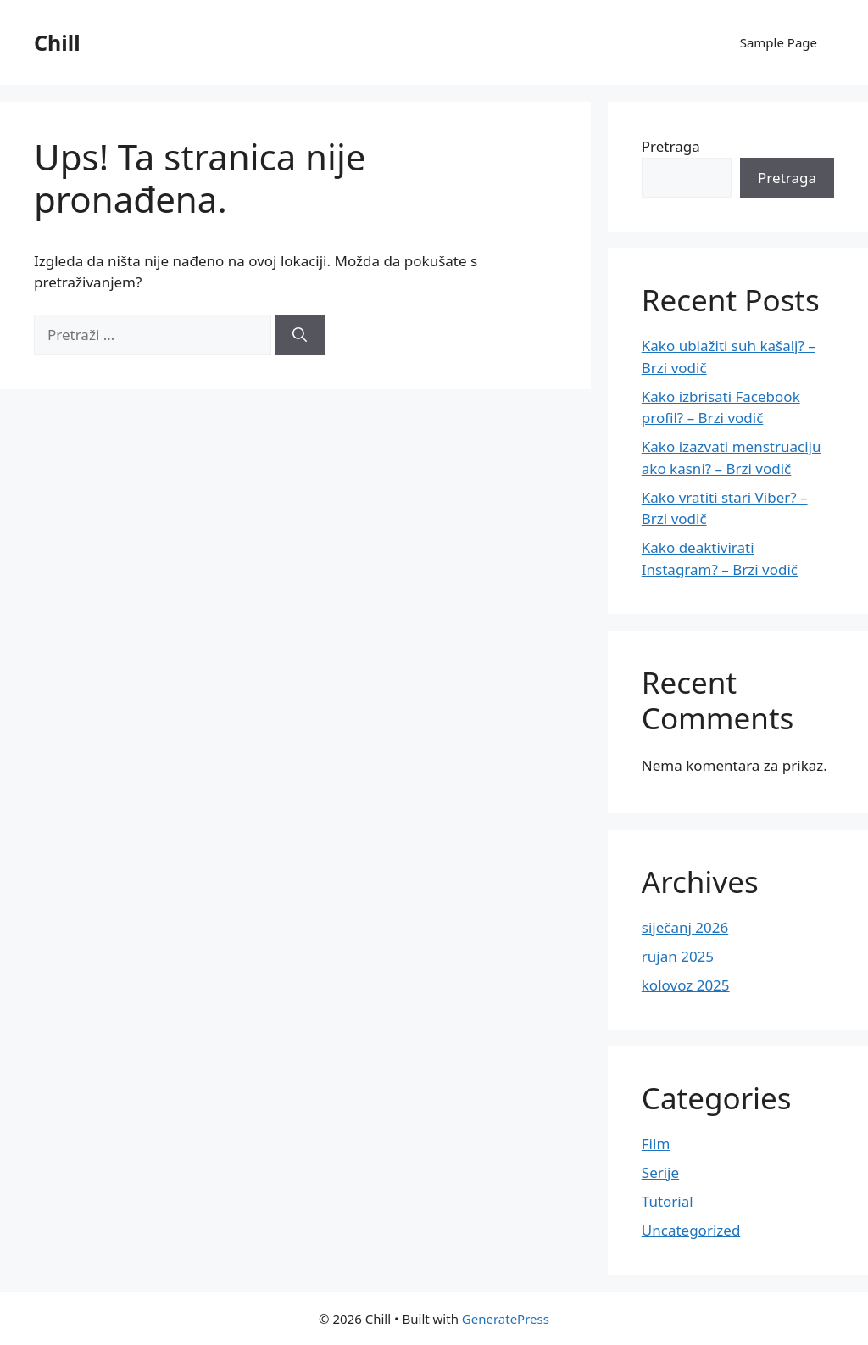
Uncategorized (691, 1230)
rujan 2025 (678, 956)
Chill (57, 42)
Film (656, 1143)
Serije (660, 1172)
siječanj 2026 (685, 927)
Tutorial (667, 1201)
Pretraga (671, 146)
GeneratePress (505, 1318)
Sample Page (778, 42)
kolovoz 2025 (686, 985)
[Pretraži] (300, 335)
